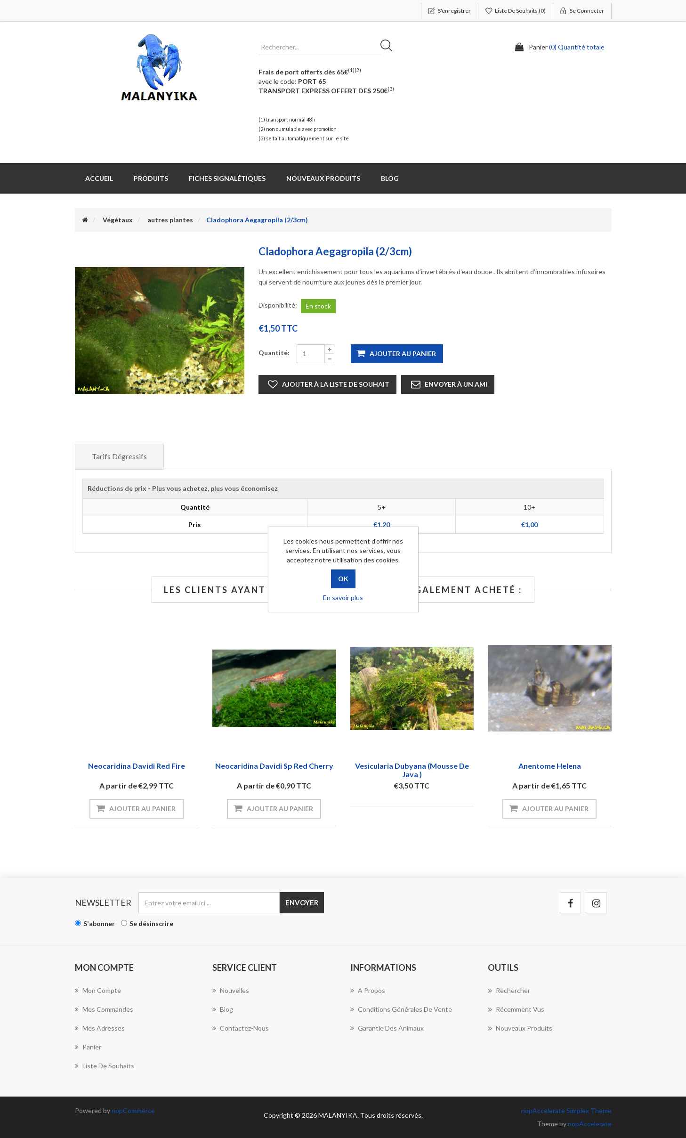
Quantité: (274, 353)
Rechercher (389, 47)
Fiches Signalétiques (227, 178)
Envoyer (301, 902)
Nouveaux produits (323, 178)
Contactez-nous (240, 1028)
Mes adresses (100, 1028)
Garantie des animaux (387, 1028)
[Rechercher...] (319, 47)
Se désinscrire (151, 923)
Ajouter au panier (403, 354)
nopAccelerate (590, 1124)
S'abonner (99, 923)
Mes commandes (104, 1009)
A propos (367, 990)
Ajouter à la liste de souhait (335, 384)
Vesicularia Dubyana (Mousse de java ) (412, 770)
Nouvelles (230, 990)
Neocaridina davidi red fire (136, 765)
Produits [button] (151, 178)
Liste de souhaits (104, 1066)
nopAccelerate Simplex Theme (566, 1110)
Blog (390, 178)
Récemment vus (516, 1009)
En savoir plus (343, 597)
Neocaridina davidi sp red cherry (274, 765)
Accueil (99, 178)
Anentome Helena (549, 765)
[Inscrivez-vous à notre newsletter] (209, 902)
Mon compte (98, 990)
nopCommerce (133, 1110)
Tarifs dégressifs (119, 456)
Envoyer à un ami (456, 384)
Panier (88, 1047)
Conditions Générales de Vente (401, 1009)
